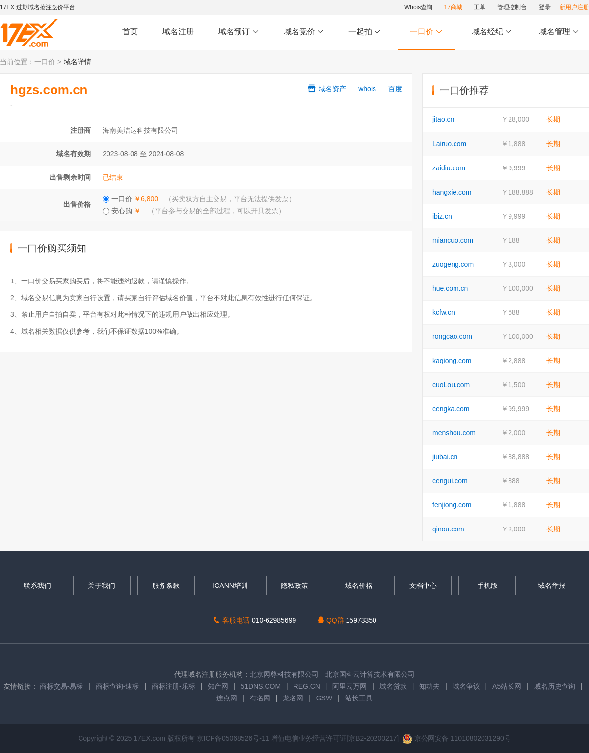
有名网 (260, 698)
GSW (324, 698)
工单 (479, 7)
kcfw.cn (443, 312)
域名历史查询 (554, 686)
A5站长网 (506, 686)
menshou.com (454, 433)
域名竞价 (304, 32)
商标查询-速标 (118, 686)
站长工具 (359, 698)
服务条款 (166, 585)
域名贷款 (393, 686)
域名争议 (467, 686)
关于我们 (101, 585)
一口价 (426, 32)
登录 (545, 7)
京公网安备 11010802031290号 (456, 738)
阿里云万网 (349, 686)
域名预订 (238, 32)
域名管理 (559, 32)
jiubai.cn (444, 457)
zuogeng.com (453, 264)
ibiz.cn (442, 216)
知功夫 (429, 686)
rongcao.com (452, 336)
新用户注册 (574, 7)
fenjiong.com (451, 505)
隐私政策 (294, 585)
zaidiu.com (448, 168)
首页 (130, 32)
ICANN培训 (230, 585)
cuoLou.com (451, 385)
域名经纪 (491, 32)
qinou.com (448, 529)
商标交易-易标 (61, 686)
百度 (395, 89)
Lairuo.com (449, 144)
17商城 (453, 7)
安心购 (194, 211)
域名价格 (359, 585)
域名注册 (178, 32)
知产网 (218, 686)
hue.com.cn (450, 288)
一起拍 (365, 32)
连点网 (226, 698)
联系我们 (37, 585)
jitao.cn (443, 119)
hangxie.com (451, 192)
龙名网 (293, 698)
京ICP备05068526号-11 (234, 738)
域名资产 (326, 89)
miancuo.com (452, 240)
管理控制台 (512, 7)
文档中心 (423, 585)
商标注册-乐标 (173, 686)
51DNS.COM (261, 686)
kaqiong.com (451, 360)
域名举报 (551, 585)
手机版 (487, 585)
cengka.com (450, 409)
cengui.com (450, 481)
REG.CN (307, 686)
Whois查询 (418, 7)
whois (367, 89)
